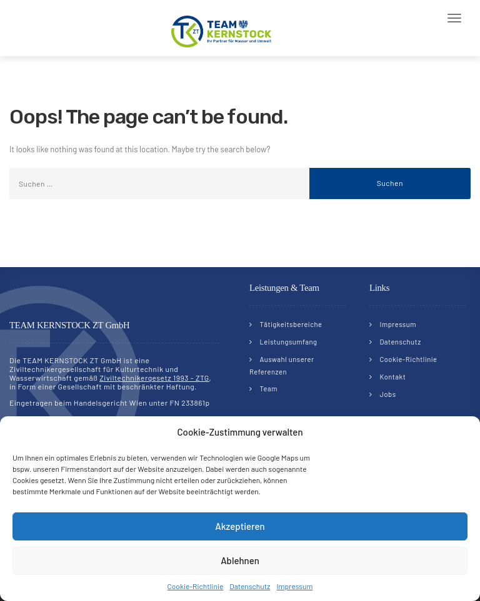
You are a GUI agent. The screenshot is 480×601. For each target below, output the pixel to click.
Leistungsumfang (289, 342)
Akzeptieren (239, 526)
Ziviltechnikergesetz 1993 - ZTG (154, 377)
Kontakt (393, 377)
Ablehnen (240, 560)
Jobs (388, 394)
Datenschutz (249, 586)
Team (269, 388)
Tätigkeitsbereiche (291, 324)
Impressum (294, 586)
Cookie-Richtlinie (196, 586)
